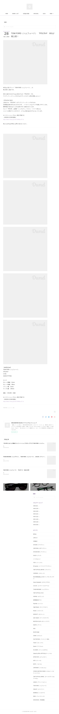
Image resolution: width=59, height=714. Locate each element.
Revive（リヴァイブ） (38, 610)
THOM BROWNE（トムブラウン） (41, 589)
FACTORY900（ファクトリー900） (41, 639)
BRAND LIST (23, 13)
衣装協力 (35, 541)
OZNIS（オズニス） (38, 635)
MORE (43, 13)
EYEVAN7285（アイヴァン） (40, 551)
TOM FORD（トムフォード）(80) (8, 407)
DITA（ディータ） (37, 660)
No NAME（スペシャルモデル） (40, 649)
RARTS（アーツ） (37, 624)
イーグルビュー (37, 559)
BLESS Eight (36, 632)
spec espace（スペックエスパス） (41, 617)
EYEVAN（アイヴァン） (39, 544)
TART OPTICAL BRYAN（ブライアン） (42, 569)
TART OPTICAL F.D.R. (38, 593)
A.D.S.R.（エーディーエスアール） (41, 585)
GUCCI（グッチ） (37, 555)
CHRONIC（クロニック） (39, 573)
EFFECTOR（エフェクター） (40, 657)
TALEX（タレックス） (38, 642)
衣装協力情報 (34, 13)
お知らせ (35, 537)
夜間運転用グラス (37, 600)
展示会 (34, 534)
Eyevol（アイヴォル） (38, 646)
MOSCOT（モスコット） (39, 614)
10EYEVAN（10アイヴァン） (40, 548)
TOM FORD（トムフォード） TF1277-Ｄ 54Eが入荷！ (16, 470)
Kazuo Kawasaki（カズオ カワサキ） (41, 582)
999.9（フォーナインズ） (39, 696)
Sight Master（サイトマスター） (40, 607)
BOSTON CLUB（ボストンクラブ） (41, 621)
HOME (15, 13)
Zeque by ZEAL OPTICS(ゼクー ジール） (42, 653)
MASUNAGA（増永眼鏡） (39, 699)
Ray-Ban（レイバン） (38, 603)
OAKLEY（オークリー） (39, 689)
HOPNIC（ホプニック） (38, 596)
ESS (34, 628)
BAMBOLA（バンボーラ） (39, 692)
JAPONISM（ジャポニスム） (40, 667)
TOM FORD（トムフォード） (40, 685)
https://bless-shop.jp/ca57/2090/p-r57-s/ (13, 119)
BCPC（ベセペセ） (37, 664)
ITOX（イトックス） (38, 562)
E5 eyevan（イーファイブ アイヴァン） (42, 566)
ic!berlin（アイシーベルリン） (40, 682)
